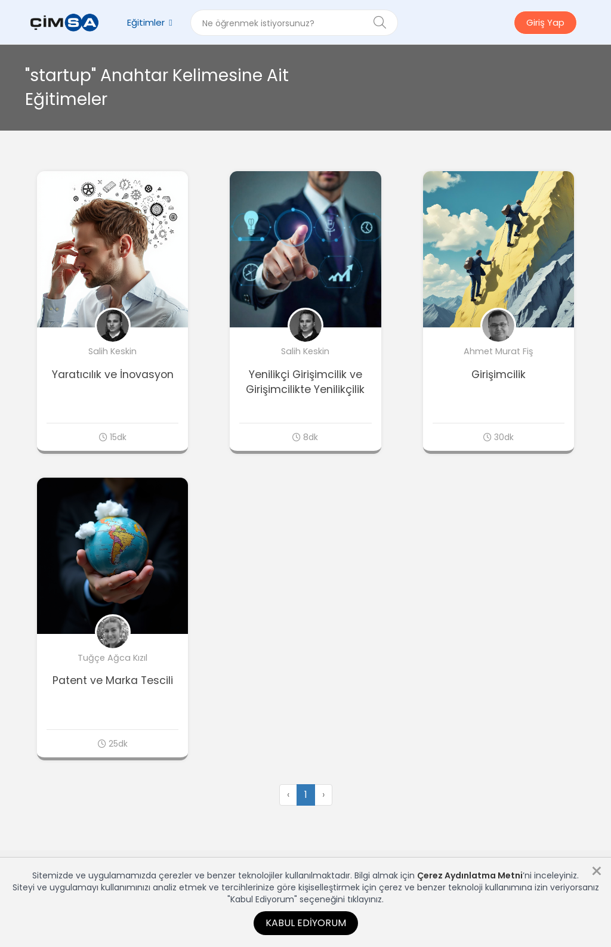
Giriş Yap (545, 22)
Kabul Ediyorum (306, 923)
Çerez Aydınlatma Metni (470, 875)
